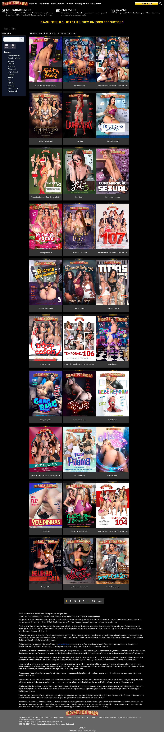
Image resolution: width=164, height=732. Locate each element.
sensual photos (63, 644)
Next (100, 601)
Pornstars (44, 3)
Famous (11, 83)
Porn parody (13, 91)
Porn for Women (14, 58)
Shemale (11, 66)
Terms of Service (75, 730)
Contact (82, 728)
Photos (69, 3)
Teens (10, 77)
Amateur (11, 86)
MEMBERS (95, 3)
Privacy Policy (89, 730)
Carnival (11, 64)
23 (93, 601)
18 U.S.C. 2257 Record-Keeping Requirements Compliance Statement (46, 724)
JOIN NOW (146, 4)
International (13, 72)
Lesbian (11, 75)
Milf (9, 80)
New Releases (14, 55)
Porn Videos (57, 3)
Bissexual (12, 69)
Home (6, 29)
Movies (33, 3)
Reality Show (82, 3)
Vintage (11, 61)
